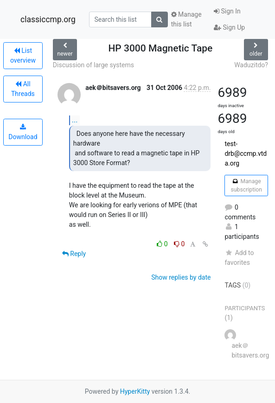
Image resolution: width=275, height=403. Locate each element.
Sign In (227, 11)
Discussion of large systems (93, 65)
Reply (74, 253)
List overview (23, 55)
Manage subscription (246, 185)
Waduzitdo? (251, 65)
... (75, 119)
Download (22, 132)
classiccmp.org (48, 19)
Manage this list (186, 19)
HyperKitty (135, 391)
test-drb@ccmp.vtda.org (245, 153)
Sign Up (229, 27)
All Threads (23, 88)
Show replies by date (181, 277)
